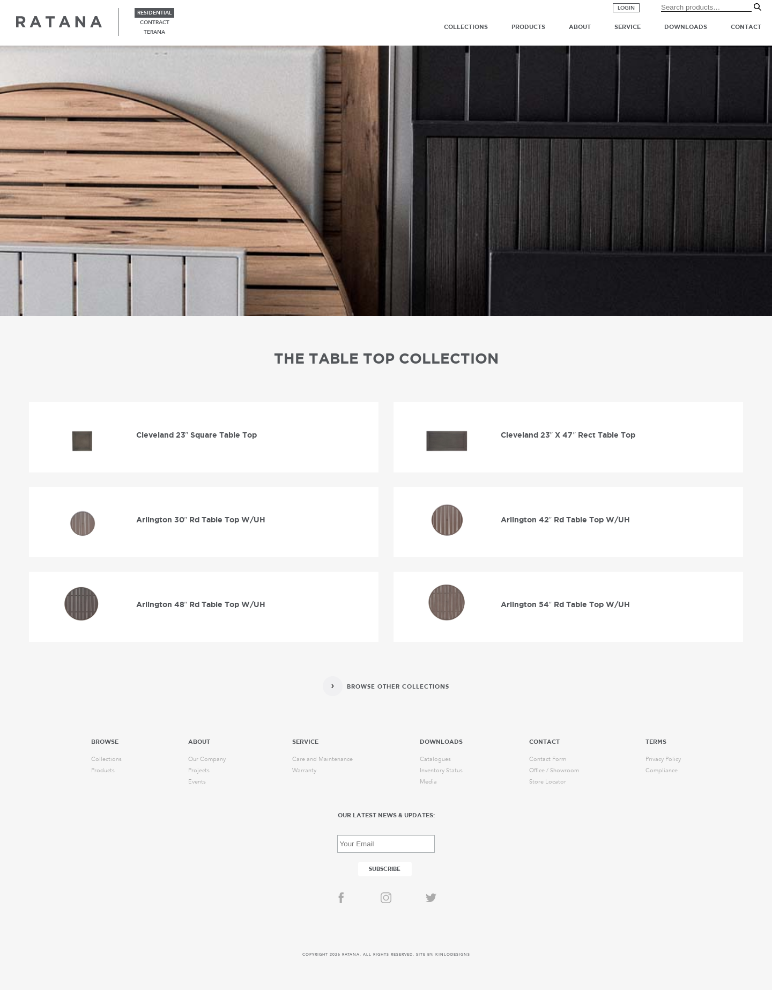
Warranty (304, 770)
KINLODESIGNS (452, 954)
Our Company (207, 759)
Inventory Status (441, 770)
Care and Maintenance (322, 759)
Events (197, 782)
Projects (199, 770)
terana (154, 32)
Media (428, 782)
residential (154, 13)
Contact (746, 27)
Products (528, 27)
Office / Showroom (554, 770)
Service (627, 27)
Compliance (661, 770)
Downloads (685, 27)
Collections (466, 27)
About (580, 27)
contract (154, 22)
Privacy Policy (663, 759)
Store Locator (547, 782)
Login (626, 8)
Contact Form (547, 759)
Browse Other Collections (398, 687)
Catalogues (435, 759)
